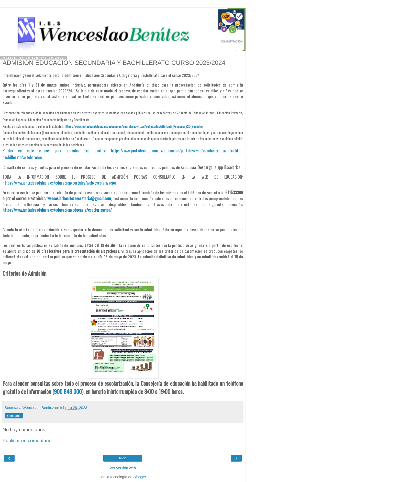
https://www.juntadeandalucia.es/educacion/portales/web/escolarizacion (60, 183)
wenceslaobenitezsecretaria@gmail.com (79, 198)
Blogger (139, 477)
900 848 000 (68, 391)
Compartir (14, 416)
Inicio (122, 458)
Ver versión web (123, 468)
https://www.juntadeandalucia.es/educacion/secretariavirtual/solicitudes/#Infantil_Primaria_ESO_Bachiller (134, 126)
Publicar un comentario (27, 440)
